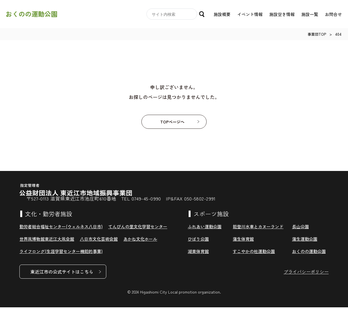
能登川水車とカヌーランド (258, 228)
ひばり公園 (198, 240)
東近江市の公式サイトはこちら (61, 273)
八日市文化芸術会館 (99, 240)
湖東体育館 (198, 253)
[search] (172, 14)
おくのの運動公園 (31, 14)
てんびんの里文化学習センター (137, 228)
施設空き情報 (282, 14)
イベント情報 (250, 14)
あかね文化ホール (140, 240)
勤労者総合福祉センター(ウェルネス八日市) (61, 228)
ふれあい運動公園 (205, 228)
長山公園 (300, 228)
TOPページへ (172, 122)
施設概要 (222, 14)
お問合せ (333, 14)
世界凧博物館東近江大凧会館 (46, 240)
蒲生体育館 (243, 240)
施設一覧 (309, 14)
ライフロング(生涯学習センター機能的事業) (61, 253)
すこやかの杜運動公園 (254, 253)
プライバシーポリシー (306, 273)
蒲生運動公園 (304, 240)
